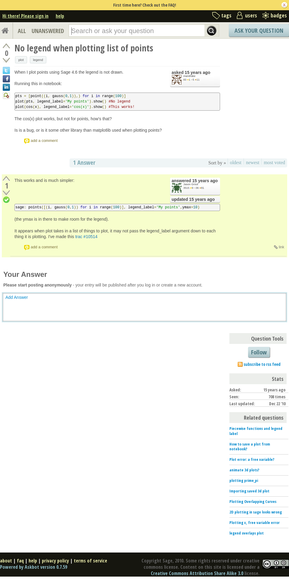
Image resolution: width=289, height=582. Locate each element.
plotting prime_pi (243, 480)
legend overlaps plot (246, 533)
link (281, 247)
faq (20, 560)
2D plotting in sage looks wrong (255, 512)
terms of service (90, 560)
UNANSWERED (48, 31)
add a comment (44, 140)
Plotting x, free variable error (254, 522)
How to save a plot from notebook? (249, 446)
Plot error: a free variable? (251, 459)
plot (21, 60)
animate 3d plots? (244, 470)
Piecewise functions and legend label (255, 431)
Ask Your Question (259, 30)
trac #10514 (86, 236)
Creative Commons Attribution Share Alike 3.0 (197, 573)
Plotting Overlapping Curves (252, 501)
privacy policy (55, 560)
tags (226, 15)
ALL (22, 31)
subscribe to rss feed (262, 364)
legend (38, 60)
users (251, 15)
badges (279, 15)
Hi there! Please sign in (25, 16)
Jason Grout (190, 184)
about (6, 560)
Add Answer (16, 297)
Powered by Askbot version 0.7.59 (33, 567)
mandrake (189, 76)
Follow (259, 352)
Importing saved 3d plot (249, 491)
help (60, 16)
